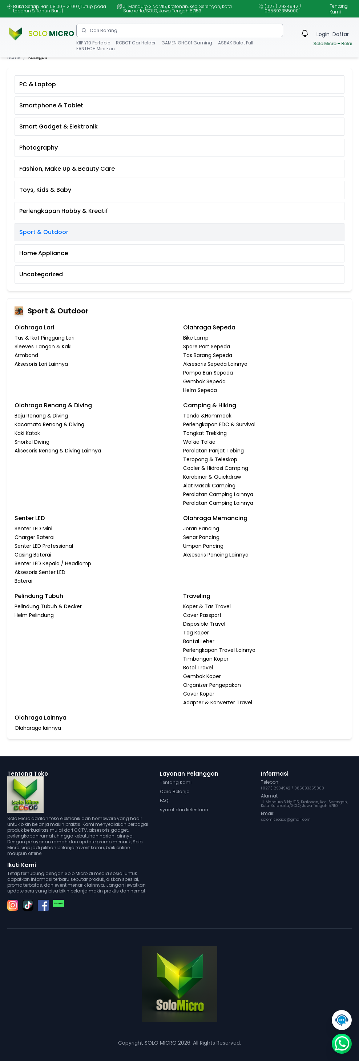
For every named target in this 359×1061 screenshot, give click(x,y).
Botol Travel (198, 667)
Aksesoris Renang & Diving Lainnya (58, 450)
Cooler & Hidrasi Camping (215, 468)
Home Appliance (43, 253)
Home (13, 57)
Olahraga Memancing (215, 518)
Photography (38, 147)
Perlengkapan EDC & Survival (219, 424)
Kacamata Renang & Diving (49, 424)
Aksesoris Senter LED (40, 572)
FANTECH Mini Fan (95, 49)
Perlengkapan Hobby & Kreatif (63, 211)
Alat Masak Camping (209, 485)
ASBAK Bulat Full (235, 43)
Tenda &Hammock (207, 415)
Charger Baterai (35, 537)
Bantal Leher (198, 641)
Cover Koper (198, 693)
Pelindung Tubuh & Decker (48, 606)
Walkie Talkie (199, 442)
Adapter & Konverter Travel (217, 702)
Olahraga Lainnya (40, 717)
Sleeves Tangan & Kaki (43, 346)
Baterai (23, 581)
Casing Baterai (33, 554)
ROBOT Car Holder (136, 43)
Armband (26, 355)
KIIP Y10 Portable (93, 43)
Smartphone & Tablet (51, 105)
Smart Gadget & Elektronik (58, 126)
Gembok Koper (202, 676)
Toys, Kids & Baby (45, 190)
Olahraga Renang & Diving (53, 405)
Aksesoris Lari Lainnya (41, 364)
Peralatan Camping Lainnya (218, 494)
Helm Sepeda (200, 390)
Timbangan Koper (206, 658)
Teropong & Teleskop (210, 459)
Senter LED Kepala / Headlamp (53, 563)
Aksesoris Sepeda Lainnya (215, 364)
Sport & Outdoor (43, 232)
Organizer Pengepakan (212, 685)
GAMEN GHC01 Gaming (186, 43)
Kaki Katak (27, 433)
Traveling (196, 596)
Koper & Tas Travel (207, 606)
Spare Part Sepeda (206, 346)
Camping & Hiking (209, 405)
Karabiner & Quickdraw (212, 476)
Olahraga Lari (34, 327)
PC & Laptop (37, 84)
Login (323, 34)
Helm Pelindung (34, 615)
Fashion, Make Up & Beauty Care (67, 169)
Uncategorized (41, 274)
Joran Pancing (201, 528)
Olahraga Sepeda (209, 327)
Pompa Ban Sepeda (208, 372)
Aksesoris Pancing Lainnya (216, 554)
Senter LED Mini (33, 528)
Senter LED (30, 518)
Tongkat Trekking (205, 433)
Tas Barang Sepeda (207, 355)
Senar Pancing (201, 537)
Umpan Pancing (203, 546)
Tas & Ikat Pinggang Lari (44, 337)
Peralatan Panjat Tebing (213, 450)
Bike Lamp (196, 337)
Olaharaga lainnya (38, 728)
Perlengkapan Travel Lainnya (219, 650)
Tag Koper (196, 632)
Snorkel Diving (32, 442)
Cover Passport (202, 615)
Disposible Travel (204, 624)
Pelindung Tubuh (39, 596)
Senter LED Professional (44, 546)
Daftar (340, 34)
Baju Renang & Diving (41, 415)
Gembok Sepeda (204, 381)
